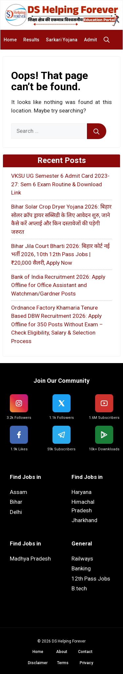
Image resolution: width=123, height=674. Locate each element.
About (61, 651)
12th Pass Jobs (91, 578)
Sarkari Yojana (61, 39)
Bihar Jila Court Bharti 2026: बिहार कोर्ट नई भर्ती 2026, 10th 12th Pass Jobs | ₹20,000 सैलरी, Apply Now (60, 254)
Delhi (16, 512)
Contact (85, 651)
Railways (82, 558)
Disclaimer (38, 663)
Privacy (86, 663)
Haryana (82, 492)
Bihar (16, 502)
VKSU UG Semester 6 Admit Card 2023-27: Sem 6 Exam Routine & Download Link (60, 184)
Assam (18, 492)
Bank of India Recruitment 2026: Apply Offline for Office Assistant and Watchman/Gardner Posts (58, 285)
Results (31, 39)
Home (10, 39)
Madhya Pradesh (30, 558)
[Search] (96, 131)
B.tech (79, 588)
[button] (108, 40)
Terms (63, 663)
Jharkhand (84, 520)
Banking (81, 568)
